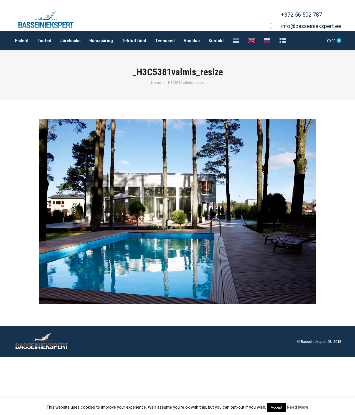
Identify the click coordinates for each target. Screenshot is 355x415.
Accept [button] (276, 407)
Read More (297, 407)
